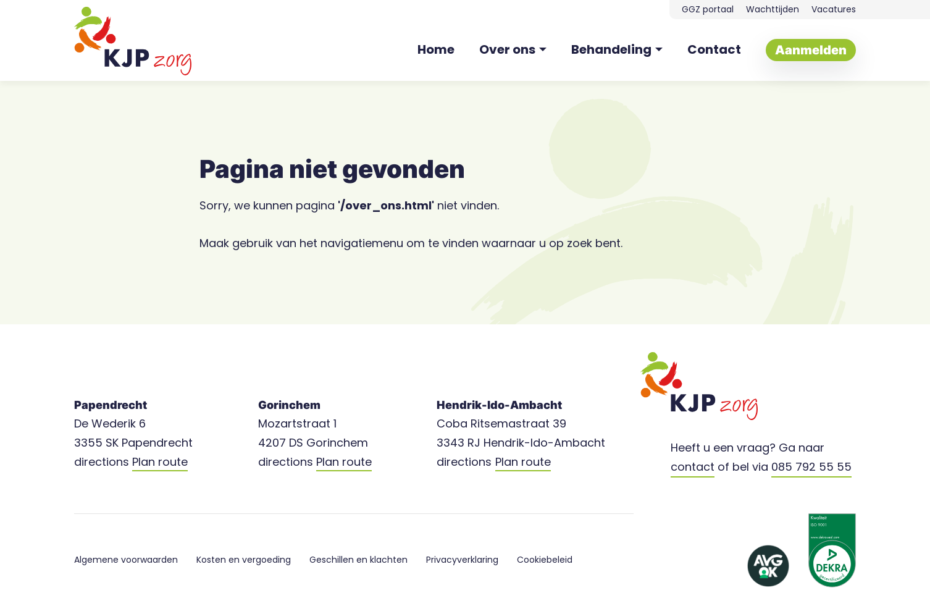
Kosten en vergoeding (243, 559)
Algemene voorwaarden (126, 559)
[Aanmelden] (811, 50)
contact (692, 466)
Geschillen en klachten (358, 559)
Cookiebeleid (544, 559)
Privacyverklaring (462, 559)
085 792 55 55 (811, 466)
